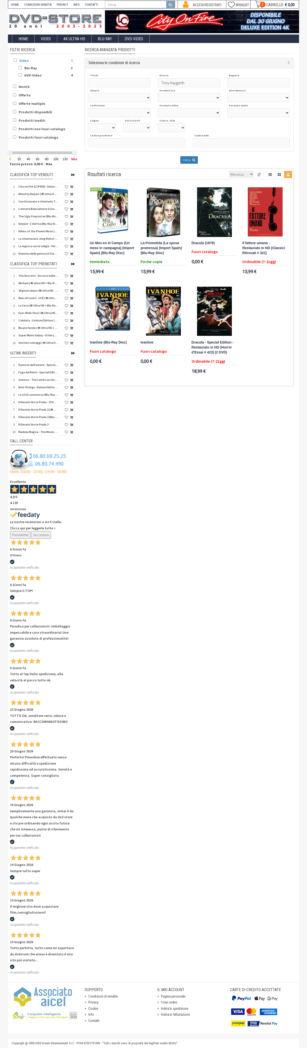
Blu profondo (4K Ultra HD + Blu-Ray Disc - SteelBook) (38, 328)
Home (23, 39)
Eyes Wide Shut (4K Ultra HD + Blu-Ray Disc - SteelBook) (38, 313)
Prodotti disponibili (35, 112)
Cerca (189, 160)
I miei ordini (169, 1002)
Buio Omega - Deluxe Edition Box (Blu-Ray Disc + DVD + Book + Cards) (38, 387)
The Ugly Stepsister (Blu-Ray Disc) (38, 216)
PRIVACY (62, 4)
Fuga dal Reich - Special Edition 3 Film (38, 372)
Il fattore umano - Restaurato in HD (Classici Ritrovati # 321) (263, 248)
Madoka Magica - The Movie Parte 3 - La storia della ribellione (38, 432)
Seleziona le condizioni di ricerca (114, 62)
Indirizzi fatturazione (175, 1014)
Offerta (25, 95)
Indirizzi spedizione (174, 1008)
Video (46, 39)
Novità (24, 86)
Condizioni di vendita (103, 996)
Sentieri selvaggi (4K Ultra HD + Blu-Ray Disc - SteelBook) (38, 343)
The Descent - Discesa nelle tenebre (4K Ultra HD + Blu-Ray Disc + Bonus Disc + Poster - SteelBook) (38, 275)
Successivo (41, 535)
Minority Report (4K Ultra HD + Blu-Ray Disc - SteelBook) (38, 194)
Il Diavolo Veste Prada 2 (33, 424)
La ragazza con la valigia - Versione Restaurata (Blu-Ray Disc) (38, 246)
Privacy (93, 1002)
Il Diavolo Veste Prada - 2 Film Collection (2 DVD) (38, 402)
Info (91, 1014)
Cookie (93, 1008)
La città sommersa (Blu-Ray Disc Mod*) (38, 394)
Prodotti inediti (32, 120)
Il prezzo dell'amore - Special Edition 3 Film (38, 365)
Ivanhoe (147, 342)
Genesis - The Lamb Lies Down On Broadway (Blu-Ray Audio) (38, 380)
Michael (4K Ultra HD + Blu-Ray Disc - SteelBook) (38, 283)
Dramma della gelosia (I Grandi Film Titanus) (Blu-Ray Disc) (38, 253)
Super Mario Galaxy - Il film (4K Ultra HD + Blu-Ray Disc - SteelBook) (38, 335)
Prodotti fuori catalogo (38, 137)
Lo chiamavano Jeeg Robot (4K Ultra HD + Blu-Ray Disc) (38, 238)
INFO (76, 4)
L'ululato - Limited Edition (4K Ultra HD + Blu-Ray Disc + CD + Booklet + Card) (38, 320)
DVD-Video (134, 39)
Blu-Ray (105, 39)
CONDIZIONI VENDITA (37, 4)
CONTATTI (91, 4)
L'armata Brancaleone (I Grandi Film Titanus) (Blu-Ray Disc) (38, 209)
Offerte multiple (32, 103)
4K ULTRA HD (74, 39)
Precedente (20, 535)
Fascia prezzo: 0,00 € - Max (31, 164)
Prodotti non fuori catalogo (42, 129)
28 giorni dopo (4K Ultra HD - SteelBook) (38, 290)
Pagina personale (173, 996)
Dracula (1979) (203, 243)
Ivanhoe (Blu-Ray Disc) (108, 342)
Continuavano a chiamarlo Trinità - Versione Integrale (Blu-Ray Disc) (38, 201)
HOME (15, 4)
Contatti (94, 1021)
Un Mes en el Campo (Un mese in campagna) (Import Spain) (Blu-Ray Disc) (112, 248)
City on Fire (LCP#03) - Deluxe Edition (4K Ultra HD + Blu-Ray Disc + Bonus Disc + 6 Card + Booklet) (38, 186)
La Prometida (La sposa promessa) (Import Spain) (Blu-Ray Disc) (161, 248)
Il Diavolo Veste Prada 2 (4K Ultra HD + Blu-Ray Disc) (38, 409)
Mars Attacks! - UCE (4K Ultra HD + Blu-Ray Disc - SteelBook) (38, 298)
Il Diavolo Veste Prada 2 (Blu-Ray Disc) (38, 417)
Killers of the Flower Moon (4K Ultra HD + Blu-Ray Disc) (38, 231)
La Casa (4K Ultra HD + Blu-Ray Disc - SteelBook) (38, 305)
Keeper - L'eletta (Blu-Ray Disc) (38, 224)
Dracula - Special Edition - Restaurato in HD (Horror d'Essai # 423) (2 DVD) (213, 347)
